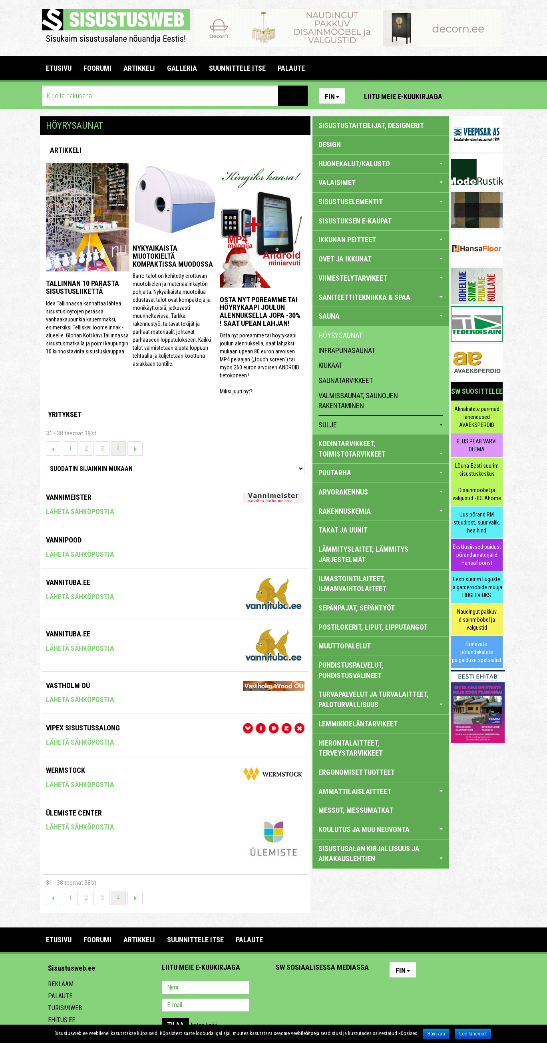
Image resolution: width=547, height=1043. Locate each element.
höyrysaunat (340, 335)
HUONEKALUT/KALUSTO (380, 164)
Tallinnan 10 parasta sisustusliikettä (82, 287)
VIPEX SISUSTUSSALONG (83, 728)
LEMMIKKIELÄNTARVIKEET (358, 724)
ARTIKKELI (139, 68)
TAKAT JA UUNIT (343, 530)
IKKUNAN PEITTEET (380, 239)
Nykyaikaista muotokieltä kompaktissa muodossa (173, 256)
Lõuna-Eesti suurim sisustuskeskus (477, 470)
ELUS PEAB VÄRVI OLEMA (477, 445)
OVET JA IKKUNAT (380, 259)
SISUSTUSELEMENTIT (380, 201)
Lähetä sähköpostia (80, 511)
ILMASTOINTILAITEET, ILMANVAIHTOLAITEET (352, 583)
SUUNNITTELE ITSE (237, 68)
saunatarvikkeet (345, 380)
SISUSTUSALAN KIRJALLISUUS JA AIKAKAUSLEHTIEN (380, 853)
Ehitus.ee (61, 1020)
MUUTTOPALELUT (344, 646)
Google (352, 988)
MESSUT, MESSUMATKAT (355, 810)
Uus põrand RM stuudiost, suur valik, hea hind (477, 522)
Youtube (494, 96)
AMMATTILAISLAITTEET (380, 791)
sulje (380, 425)
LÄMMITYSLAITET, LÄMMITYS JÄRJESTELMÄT (363, 554)
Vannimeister (68, 497)
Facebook (477, 96)
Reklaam (61, 984)
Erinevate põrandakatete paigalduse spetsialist (476, 652)
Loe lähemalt (473, 1034)
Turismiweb (65, 1008)
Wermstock (65, 770)
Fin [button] (332, 96)
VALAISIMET (380, 182)
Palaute (60, 996)
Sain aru (436, 1034)
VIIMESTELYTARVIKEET (380, 278)
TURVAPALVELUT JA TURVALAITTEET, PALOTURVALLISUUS (380, 699)
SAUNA (380, 316)
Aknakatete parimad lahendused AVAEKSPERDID (476, 417)
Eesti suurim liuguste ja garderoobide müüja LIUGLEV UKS (477, 587)
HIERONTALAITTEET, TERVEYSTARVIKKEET (350, 748)
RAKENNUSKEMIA (380, 511)
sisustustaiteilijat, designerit (371, 125)
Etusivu (59, 68)
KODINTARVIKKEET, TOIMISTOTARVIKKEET (380, 448)
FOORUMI (97, 68)
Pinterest (460, 96)
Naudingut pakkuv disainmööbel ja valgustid (477, 619)
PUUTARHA (380, 473)
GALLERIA (182, 68)
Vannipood (64, 540)
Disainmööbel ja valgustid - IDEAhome (477, 494)
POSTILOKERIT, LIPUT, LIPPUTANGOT (373, 627)
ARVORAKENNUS (380, 492)
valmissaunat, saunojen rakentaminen (358, 400)
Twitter (334, 988)
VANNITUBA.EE (68, 582)
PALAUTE (291, 68)
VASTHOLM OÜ (68, 685)
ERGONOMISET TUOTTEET (356, 772)
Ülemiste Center (74, 813)
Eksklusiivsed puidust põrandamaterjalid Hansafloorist (477, 555)
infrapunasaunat (346, 350)
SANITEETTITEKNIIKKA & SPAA (380, 297)
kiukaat (330, 365)
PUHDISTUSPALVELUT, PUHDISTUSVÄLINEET (351, 670)
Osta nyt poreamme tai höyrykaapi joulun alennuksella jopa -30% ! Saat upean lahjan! (260, 311)
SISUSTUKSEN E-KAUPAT (355, 221)
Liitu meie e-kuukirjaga (403, 96)
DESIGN (329, 144)
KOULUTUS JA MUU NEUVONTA (380, 829)
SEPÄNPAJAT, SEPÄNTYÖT (356, 608)
